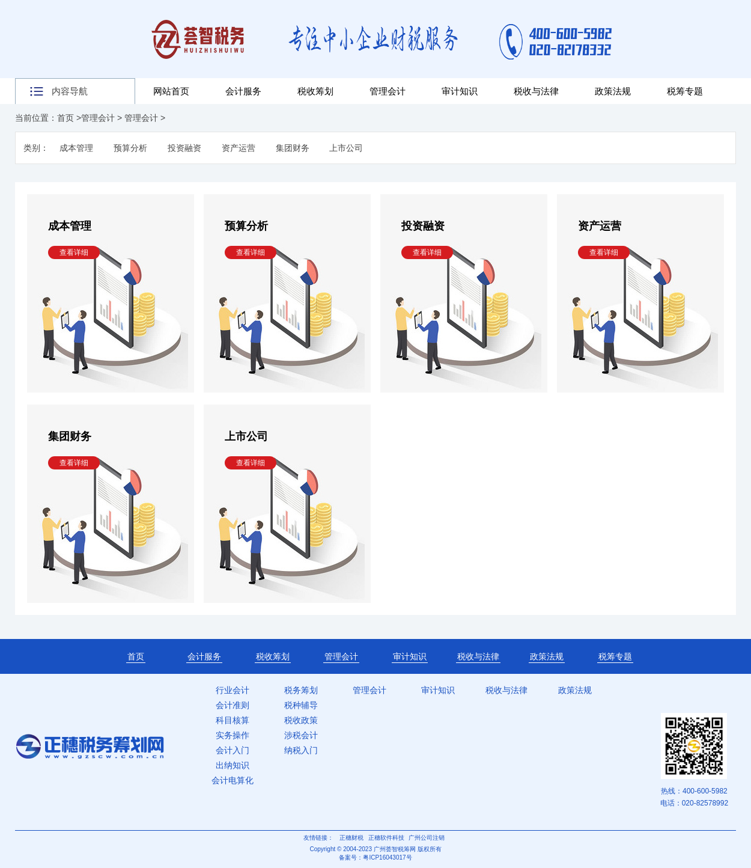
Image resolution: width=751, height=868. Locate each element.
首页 (65, 118)
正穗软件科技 (386, 837)
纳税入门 (301, 750)
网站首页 (171, 91)
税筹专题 (685, 91)
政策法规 (613, 91)
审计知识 (460, 91)
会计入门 (232, 750)
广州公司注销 (427, 837)
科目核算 (232, 720)
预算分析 (130, 148)
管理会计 (387, 91)
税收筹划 (315, 91)
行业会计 (232, 690)
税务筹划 (301, 690)
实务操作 (232, 735)
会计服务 (243, 91)
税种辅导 (301, 705)
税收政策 (301, 720)
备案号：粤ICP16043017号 (375, 857)
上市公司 (346, 148)
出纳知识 (232, 765)
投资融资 (184, 148)
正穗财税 (351, 837)
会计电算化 (232, 780)
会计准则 (232, 705)
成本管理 (76, 148)
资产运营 (238, 148)
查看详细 (73, 252)
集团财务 (292, 148)
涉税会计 (301, 735)
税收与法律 (536, 91)
